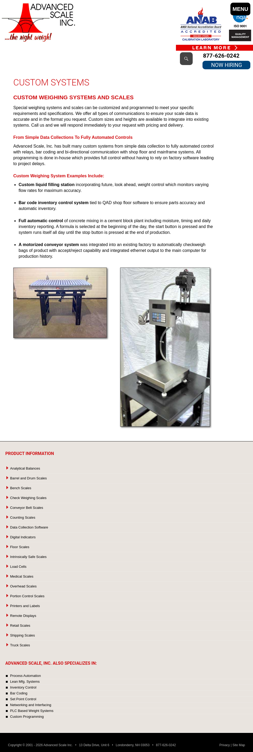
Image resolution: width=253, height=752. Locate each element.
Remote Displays (23, 616)
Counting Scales (22, 517)
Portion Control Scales (27, 596)
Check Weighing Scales (28, 498)
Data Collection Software (29, 527)
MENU (240, 9)
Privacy (225, 745)
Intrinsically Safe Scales (28, 557)
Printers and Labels (25, 606)
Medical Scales (21, 576)
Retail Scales (20, 626)
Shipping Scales (22, 635)
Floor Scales (19, 547)
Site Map (239, 745)
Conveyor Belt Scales (26, 508)
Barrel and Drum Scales (28, 478)
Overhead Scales (23, 586)
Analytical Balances (25, 468)
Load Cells (18, 567)
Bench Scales (20, 488)
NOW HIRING (226, 65)
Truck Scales (20, 645)
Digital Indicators (23, 537)
